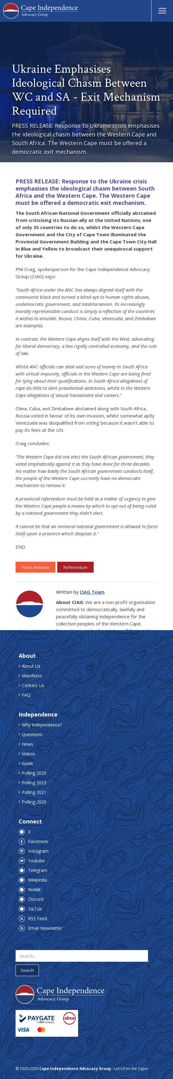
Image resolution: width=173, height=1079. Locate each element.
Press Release (35, 567)
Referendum (75, 567)
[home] (40, 11)
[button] (162, 11)
